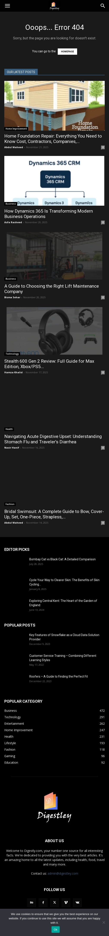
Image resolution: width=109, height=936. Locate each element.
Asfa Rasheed (13, 222)
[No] (103, 922)
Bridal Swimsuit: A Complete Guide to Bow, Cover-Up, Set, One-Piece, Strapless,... (54, 514)
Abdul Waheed (13, 147)
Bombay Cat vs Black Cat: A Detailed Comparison (62, 559)
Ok (55, 929)
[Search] (103, 6)
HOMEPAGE (67, 51)
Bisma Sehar (12, 297)
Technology (12, 353)
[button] (7, 6)
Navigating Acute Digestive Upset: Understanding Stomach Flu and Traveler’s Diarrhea (53, 439)
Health (9, 429)
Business (11, 203)
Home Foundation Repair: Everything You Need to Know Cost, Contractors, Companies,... (53, 138)
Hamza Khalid (13, 372)
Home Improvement (16, 128)
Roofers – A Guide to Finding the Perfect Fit (59, 676)
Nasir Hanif (11, 447)
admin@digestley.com (63, 873)
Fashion (10, 504)
